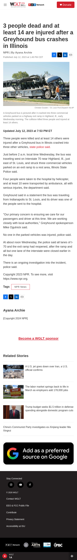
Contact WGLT (13, 499)
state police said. (40, 147)
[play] (5, 556)
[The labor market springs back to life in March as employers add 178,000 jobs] (13, 392)
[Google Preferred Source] (38, 453)
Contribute (11, 512)
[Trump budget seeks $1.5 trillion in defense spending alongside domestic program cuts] (13, 412)
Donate (67, 4)
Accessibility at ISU (15, 526)
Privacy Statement (15, 519)
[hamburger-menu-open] (5, 5)
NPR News (21, 287)
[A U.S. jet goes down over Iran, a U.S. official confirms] (13, 371)
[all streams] (73, 556)
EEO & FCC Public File (17, 505)
